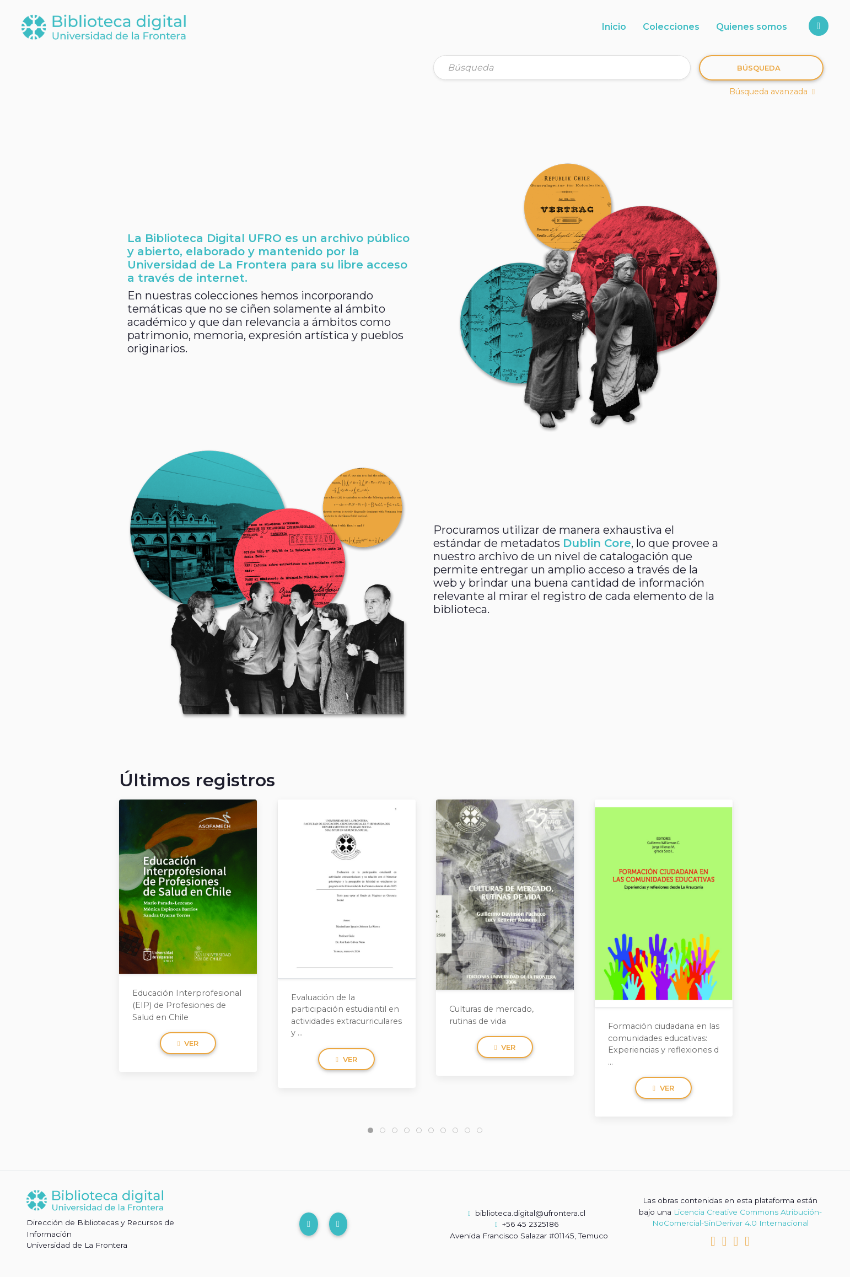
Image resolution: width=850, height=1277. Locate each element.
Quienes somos (751, 27)
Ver (188, 1043)
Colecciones (671, 27)
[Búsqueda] (562, 67)
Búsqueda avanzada (772, 91)
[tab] (370, 1130)
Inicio (614, 27)
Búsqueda (759, 67)
